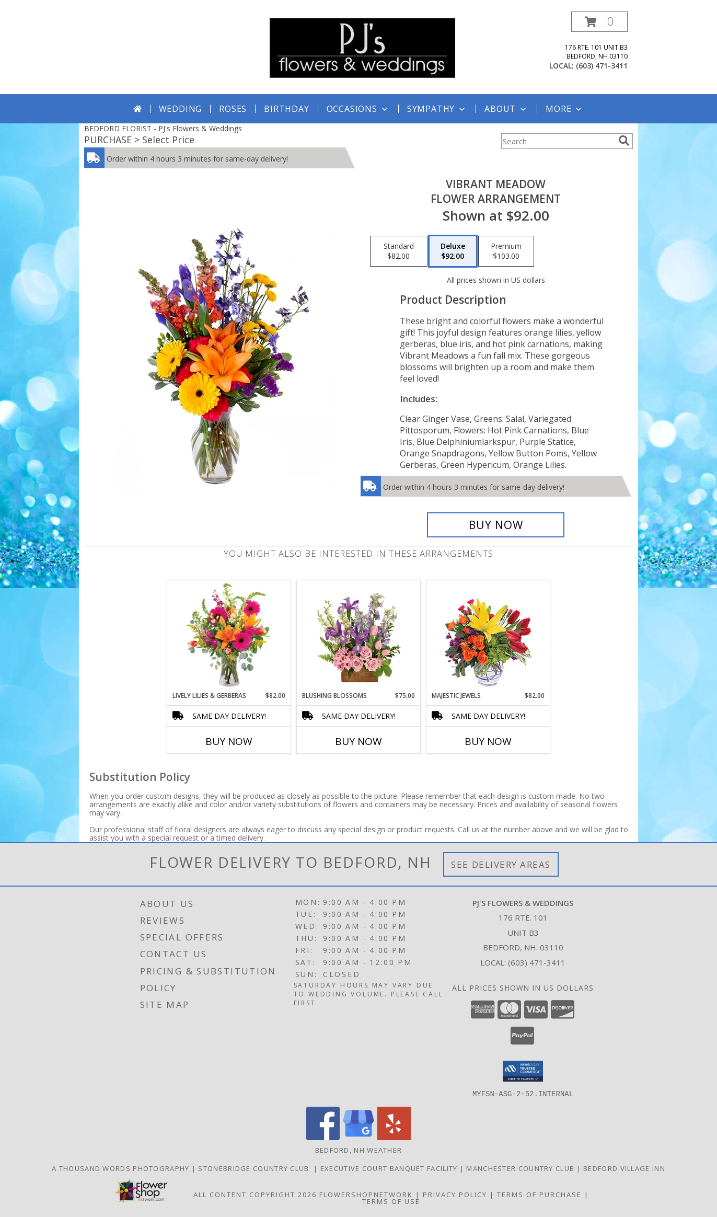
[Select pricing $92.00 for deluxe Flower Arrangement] (453, 251)
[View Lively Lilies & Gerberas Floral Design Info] (229, 635)
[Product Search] (558, 141)
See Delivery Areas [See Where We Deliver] (501, 864)
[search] (624, 140)
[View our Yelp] (394, 1137)
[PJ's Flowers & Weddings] (362, 47)
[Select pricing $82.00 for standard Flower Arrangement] (399, 251)
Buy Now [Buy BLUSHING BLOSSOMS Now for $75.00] (358, 741)
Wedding (180, 108)
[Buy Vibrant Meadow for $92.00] (495, 524)
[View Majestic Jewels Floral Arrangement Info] (488, 636)
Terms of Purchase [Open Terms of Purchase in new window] (539, 1194)
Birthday (286, 108)
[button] (599, 22)
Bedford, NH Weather (358, 1149)
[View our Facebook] (323, 1137)
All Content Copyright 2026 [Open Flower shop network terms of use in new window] (255, 1194)
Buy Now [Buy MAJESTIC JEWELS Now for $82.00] (488, 741)
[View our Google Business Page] (358, 1137)
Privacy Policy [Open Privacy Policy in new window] (455, 1194)
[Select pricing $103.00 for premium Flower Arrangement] (506, 251)
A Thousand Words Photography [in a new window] (122, 1168)
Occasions (358, 108)
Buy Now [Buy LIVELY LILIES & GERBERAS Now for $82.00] (228, 741)
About (506, 108)
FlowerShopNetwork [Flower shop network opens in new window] (366, 1194)
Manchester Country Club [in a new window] (521, 1168)
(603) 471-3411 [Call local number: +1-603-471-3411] (602, 66)
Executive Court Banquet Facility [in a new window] (390, 1168)
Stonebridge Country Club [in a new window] (256, 1168)
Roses (233, 108)
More (565, 108)
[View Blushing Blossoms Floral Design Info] (358, 635)
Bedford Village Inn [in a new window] (624, 1168)
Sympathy (437, 108)
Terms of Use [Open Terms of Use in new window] (391, 1200)
